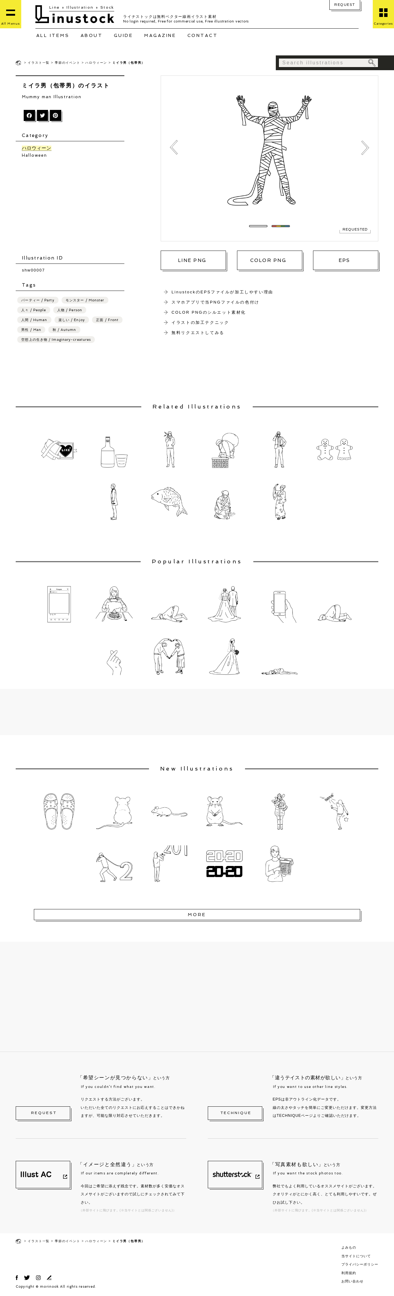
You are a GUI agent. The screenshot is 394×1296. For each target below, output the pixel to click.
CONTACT (202, 35)
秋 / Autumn (64, 330)
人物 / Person (69, 310)
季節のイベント (67, 62)
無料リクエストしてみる (197, 332)
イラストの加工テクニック (200, 322)
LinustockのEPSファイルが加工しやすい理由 (222, 292)
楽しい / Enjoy (71, 320)
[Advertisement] (73, 206)
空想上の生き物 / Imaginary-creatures (56, 340)
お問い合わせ (352, 1281)
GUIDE (123, 35)
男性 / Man (31, 330)
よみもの (348, 1247)
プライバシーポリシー (359, 1264)
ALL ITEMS (53, 35)
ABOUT (92, 35)
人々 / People (33, 310)
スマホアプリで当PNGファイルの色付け (215, 302)
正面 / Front (107, 320)
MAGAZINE (160, 35)
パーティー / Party (37, 300)
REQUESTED (355, 229)
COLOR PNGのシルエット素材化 (208, 312)
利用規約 (348, 1273)
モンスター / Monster (85, 300)
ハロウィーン (96, 62)
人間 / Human (34, 320)
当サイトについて (356, 1256)
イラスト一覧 (39, 62)
